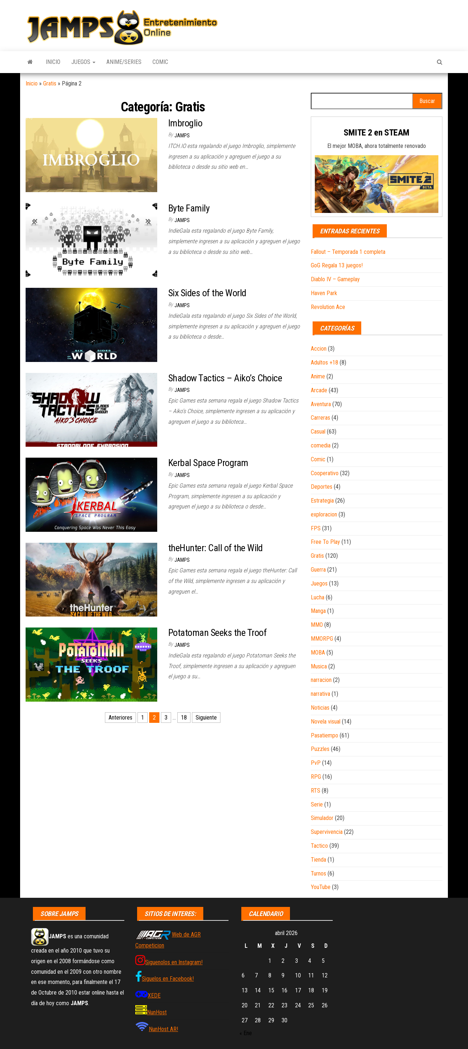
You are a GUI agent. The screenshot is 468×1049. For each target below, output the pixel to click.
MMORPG (322, 638)
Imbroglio (185, 123)
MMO (317, 624)
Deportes (321, 486)
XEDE (154, 995)
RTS (315, 790)
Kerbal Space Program (208, 462)
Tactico (319, 845)
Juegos (83, 61)
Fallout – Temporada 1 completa (348, 251)
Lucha (317, 597)
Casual (318, 431)
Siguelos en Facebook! (168, 978)
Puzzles (320, 748)
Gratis (49, 83)
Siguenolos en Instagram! (174, 962)
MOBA (318, 652)
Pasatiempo (324, 735)
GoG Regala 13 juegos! (337, 265)
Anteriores (120, 717)
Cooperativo (325, 473)
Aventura (321, 404)
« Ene (245, 1033)
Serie (317, 804)
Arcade (319, 390)
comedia (321, 445)
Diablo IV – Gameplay (335, 279)
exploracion (324, 514)
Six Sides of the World (207, 292)
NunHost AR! (163, 1029)
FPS (316, 528)
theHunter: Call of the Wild (215, 547)
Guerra (318, 569)
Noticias (320, 707)
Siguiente (206, 717)
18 (184, 717)
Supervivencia (327, 831)
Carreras (320, 417)
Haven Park (324, 293)
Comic (160, 61)
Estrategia (322, 500)
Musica (319, 666)
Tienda (318, 859)
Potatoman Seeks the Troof (217, 632)
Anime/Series (123, 61)
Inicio (53, 61)
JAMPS (182, 135)
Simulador (322, 818)
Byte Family (189, 208)
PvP (316, 762)
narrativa (320, 693)
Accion (319, 348)
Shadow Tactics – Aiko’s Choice (225, 378)
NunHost (157, 1012)
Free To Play (325, 541)
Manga (318, 610)
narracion (321, 679)
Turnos (318, 873)
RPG (316, 776)
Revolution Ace (328, 307)
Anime (318, 376)
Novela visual (325, 721)
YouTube (321, 887)
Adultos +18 (324, 362)
